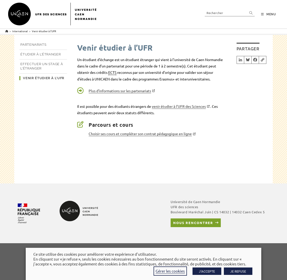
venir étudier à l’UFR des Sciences (179, 106)
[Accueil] (6, 31)
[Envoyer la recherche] (251, 12)
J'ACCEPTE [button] (207, 271)
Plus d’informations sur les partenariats (120, 90)
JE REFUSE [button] (238, 271)
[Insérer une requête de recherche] (230, 12)
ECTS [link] (112, 72)
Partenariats (33, 44)
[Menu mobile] (268, 14)
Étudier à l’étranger (40, 54)
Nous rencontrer (193, 222)
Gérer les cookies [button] (170, 271)
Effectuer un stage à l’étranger (41, 66)
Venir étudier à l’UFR (44, 31)
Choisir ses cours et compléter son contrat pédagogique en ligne (140, 133)
